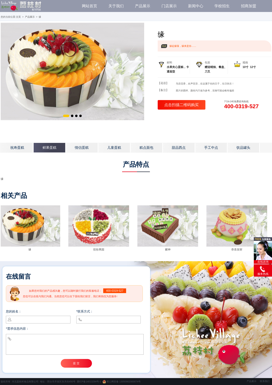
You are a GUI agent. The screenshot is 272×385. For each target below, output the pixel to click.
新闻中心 (195, 6)
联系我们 (265, 381)
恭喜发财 (236, 249)
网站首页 (89, 6)
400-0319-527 (241, 106)
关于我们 (116, 6)
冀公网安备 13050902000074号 (122, 381)
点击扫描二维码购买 (181, 105)
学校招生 (222, 6)
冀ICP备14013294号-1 (89, 381)
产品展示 (142, 6)
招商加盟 (248, 6)
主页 (18, 16)
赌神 (168, 249)
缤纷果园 (98, 249)
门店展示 (169, 6)
